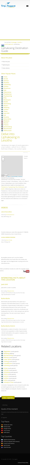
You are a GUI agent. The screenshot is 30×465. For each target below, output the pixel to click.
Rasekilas (6, 82)
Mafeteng (6, 107)
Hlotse (6, 111)
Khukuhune (7, 88)
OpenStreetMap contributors (16, 176)
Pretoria (6, 125)
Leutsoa (10, 376)
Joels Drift (6, 113)
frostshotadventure (10, 214)
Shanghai (6, 428)
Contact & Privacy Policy (23, 462)
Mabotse (10, 357)
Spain (5, 445)
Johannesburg (8, 127)
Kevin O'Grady (9, 240)
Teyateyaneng (8, 96)
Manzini (6, 123)
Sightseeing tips (6, 64)
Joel (5, 115)
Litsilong (10, 361)
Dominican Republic (10, 441)
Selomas (6, 81)
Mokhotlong (7, 104)
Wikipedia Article (10, 291)
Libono (10, 374)
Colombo (6, 424)
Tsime (5, 77)
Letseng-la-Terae (12, 382)
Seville (5, 432)
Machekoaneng (12, 355)
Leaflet (8, 176)
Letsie (9, 380)
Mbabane (6, 121)
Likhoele (10, 370)
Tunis (5, 430)
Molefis (6, 102)
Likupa (10, 368)
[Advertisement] (15, 25)
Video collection (6, 68)
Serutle (6, 79)
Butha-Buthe (7, 119)
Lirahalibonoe (12, 363)
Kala (5, 90)
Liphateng (10, 365)
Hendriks (6, 117)
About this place (6, 61)
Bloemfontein (8, 128)
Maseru (6, 105)
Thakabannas (8, 94)
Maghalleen (11, 351)
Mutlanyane (7, 100)
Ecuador (7, 443)
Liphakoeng (7, 84)
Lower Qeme (11, 359)
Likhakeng (11, 372)
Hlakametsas (7, 92)
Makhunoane (7, 130)
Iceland (6, 447)
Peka (5, 98)
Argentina (8, 439)
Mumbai (5, 426)
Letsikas (6, 86)
